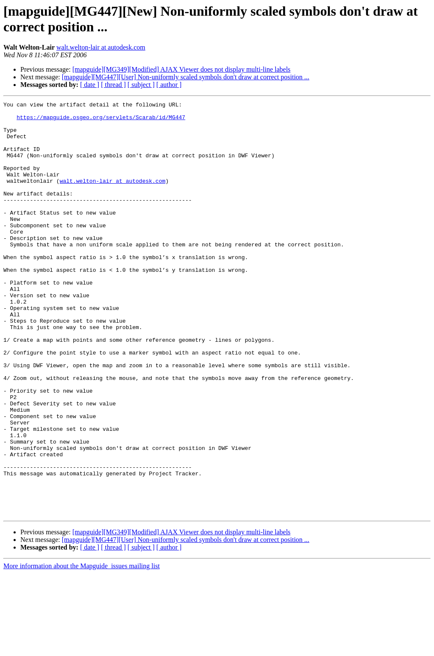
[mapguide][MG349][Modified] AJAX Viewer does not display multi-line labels (181, 69)
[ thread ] (113, 84)
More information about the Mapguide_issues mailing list (81, 648)
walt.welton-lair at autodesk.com (100, 47)
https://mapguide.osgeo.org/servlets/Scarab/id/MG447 (101, 121)
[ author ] (169, 84)
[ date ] (89, 84)
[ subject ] (141, 84)
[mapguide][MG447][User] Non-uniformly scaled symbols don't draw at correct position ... (185, 77)
